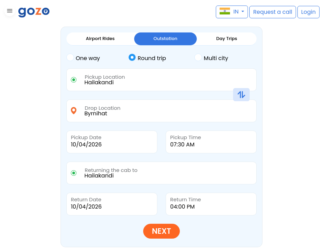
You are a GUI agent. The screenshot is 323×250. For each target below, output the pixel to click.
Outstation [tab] (165, 38)
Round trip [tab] (147, 57)
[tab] (97, 58)
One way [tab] (83, 57)
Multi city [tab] (211, 57)
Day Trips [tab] (226, 38)
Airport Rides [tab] (100, 38)
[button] (9, 12)
